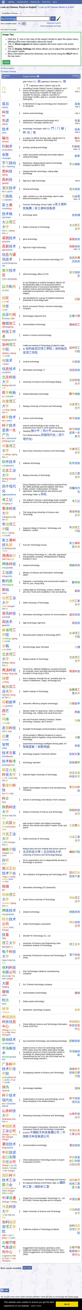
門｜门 (55, 128)
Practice (46, 2)
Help (55, 2)
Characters (22, 2)
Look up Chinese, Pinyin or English (18, 7)
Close (6, 62)
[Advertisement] (60, 1280)
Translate (35, 2)
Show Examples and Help (50, 26)
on (24, 24)
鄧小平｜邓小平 (41, 430)
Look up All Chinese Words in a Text (56, 7)
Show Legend (7, 68)
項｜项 (31, 132)
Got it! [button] (67, 1304)
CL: (35, 82)
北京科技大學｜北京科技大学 (42, 851)
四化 (44, 494)
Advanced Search (54, 23)
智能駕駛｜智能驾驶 (36, 746)
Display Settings (8, 71)
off (19, 24)
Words (11, 2)
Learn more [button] (35, 1306)
